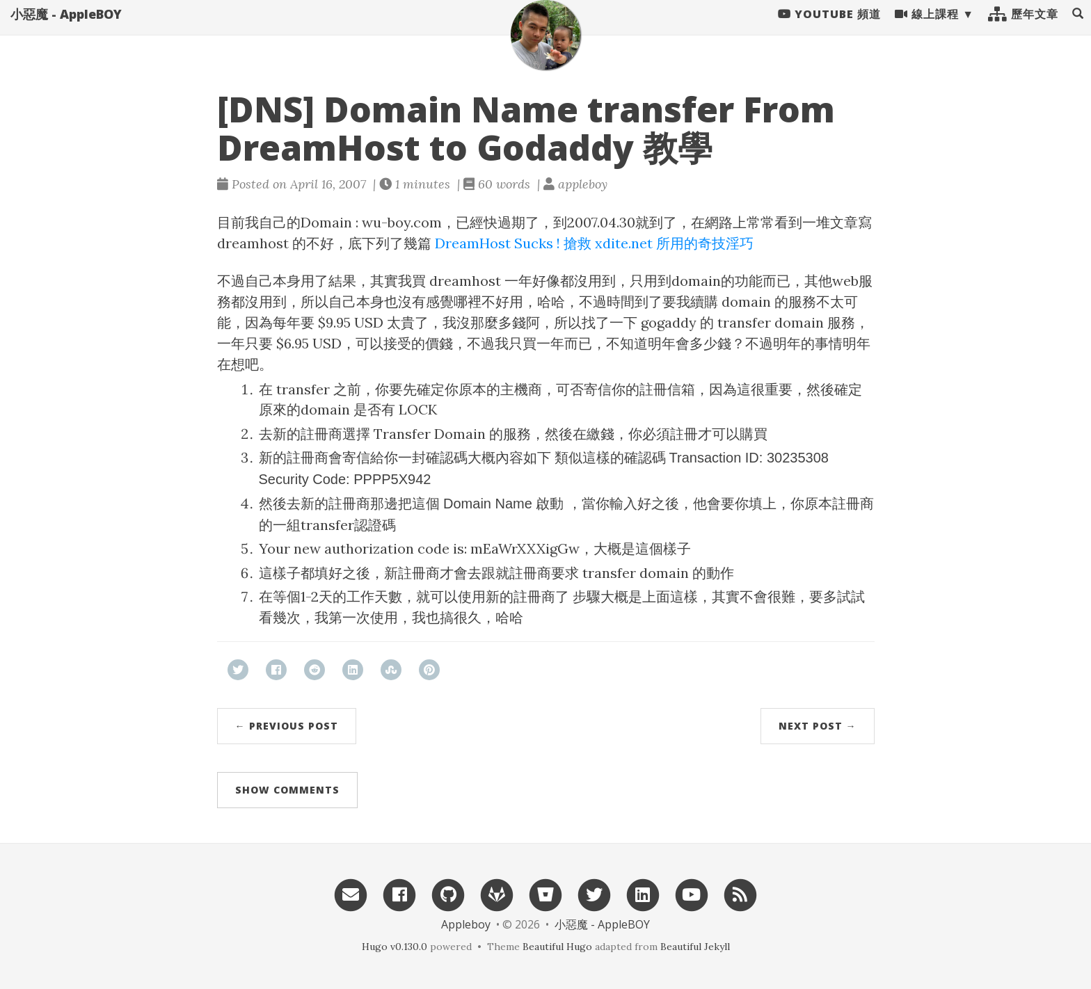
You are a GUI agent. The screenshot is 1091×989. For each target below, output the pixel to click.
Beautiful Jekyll (695, 946)
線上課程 (927, 27)
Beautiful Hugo (557, 946)
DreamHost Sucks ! (497, 243)
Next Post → (818, 725)
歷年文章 (1023, 27)
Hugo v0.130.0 (394, 946)
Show (287, 789)
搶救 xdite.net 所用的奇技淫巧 (659, 243)
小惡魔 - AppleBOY (66, 27)
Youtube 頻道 (829, 27)
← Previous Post (286, 725)
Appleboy (466, 924)
